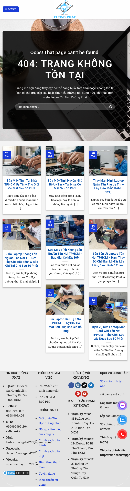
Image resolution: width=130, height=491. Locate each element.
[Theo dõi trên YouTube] (85, 394)
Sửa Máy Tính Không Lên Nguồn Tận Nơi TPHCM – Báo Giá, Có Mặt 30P (65, 253)
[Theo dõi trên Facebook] (71, 385)
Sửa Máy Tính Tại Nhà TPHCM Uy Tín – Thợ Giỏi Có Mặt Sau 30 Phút (21, 184)
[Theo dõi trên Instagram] (78, 385)
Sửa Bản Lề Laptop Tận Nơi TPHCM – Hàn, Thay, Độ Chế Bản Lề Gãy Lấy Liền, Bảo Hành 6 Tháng (108, 259)
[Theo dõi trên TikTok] (84, 385)
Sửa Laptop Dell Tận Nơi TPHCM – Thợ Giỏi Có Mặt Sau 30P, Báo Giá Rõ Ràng (65, 325)
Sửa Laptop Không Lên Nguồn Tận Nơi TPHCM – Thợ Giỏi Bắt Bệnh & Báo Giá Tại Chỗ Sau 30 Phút (22, 259)
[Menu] (11, 9)
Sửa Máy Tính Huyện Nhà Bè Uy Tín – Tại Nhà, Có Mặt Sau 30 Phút (65, 184)
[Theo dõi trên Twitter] (91, 385)
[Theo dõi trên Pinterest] (78, 394)
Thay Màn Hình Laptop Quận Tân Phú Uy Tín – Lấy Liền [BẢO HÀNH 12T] (108, 186)
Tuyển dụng (47, 473)
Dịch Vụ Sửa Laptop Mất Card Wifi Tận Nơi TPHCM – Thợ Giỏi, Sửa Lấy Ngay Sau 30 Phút (108, 332)
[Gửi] (110, 106)
